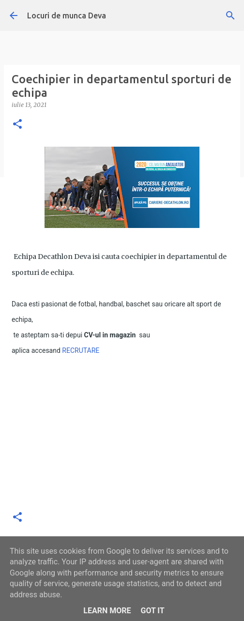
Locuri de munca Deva (66, 15)
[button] (17, 124)
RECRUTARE (80, 350)
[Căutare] (230, 15)
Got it (152, 610)
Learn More (107, 610)
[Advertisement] (122, 433)
